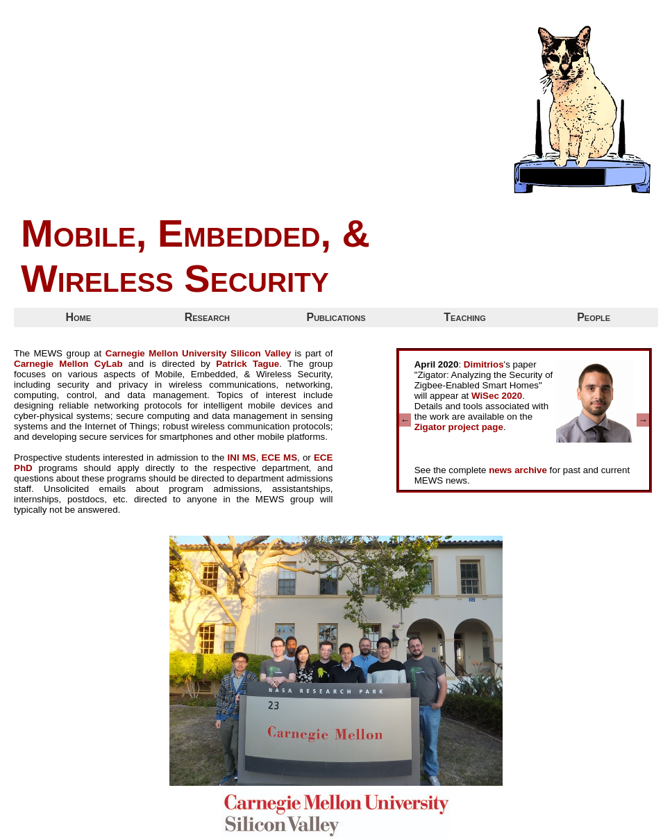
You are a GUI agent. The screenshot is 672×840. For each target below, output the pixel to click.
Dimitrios (484, 364)
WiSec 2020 (496, 395)
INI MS (242, 457)
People (593, 317)
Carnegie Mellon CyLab (68, 364)
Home (78, 317)
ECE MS (280, 457)
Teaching (465, 317)
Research (207, 317)
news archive (518, 470)
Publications (335, 317)
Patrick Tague (247, 364)
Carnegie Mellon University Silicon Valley (198, 353)
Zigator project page (458, 427)
